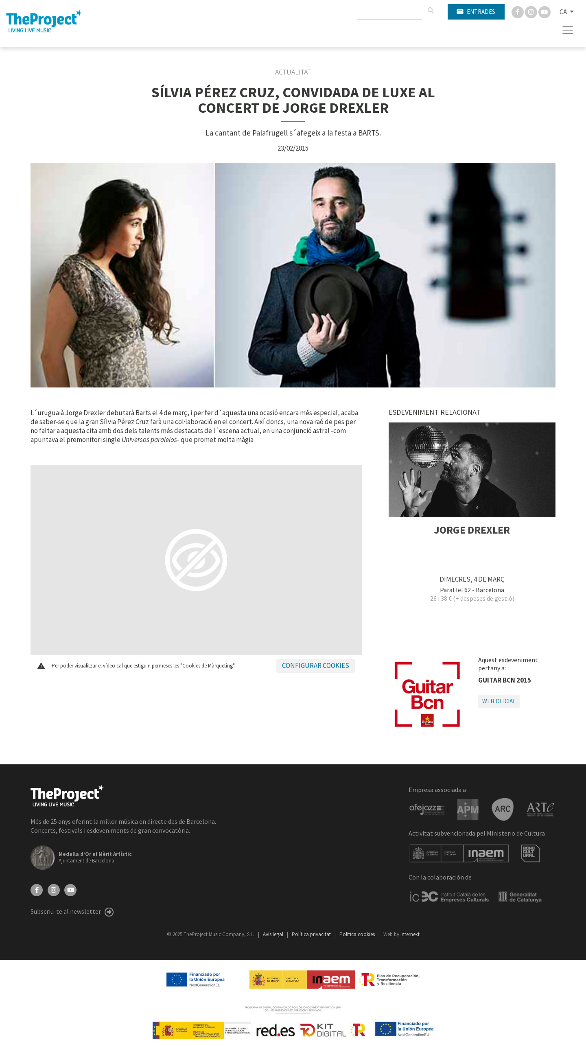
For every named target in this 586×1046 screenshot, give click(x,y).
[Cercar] (430, 10)
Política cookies (357, 934)
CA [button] (564, 11)
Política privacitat (312, 934)
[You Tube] (544, 11)
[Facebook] (518, 11)
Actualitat (293, 72)
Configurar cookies (315, 665)
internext (410, 934)
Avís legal (273, 934)
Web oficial (499, 701)
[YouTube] (70, 889)
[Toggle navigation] (568, 30)
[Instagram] (531, 11)
